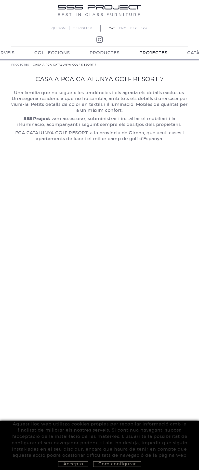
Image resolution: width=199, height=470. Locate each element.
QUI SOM (59, 28)
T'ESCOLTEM (83, 28)
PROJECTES (20, 64)
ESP (133, 28)
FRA (144, 28)
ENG (122, 28)
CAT (112, 28)
